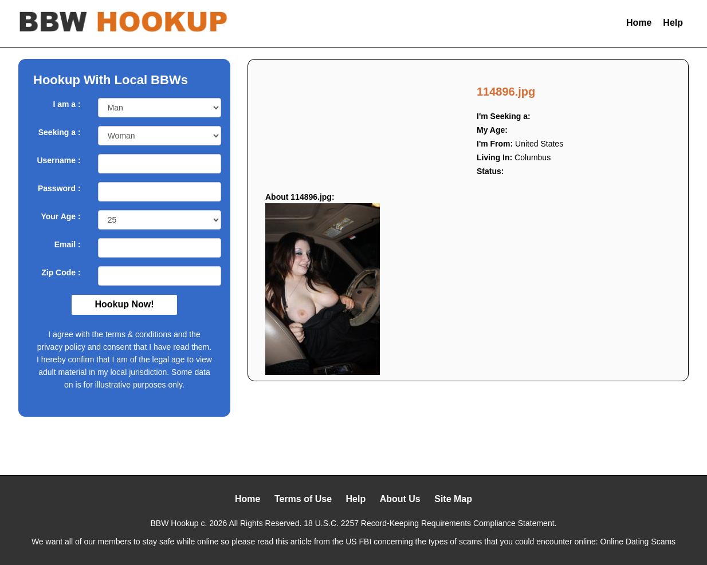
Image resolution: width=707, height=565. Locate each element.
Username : (58, 160)
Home (638, 22)
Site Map (453, 499)
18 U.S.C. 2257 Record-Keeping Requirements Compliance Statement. (430, 523)
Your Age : (60, 216)
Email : (67, 244)
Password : (59, 188)
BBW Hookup (175, 523)
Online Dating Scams (638, 541)
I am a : (66, 104)
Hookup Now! (124, 304)
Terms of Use (303, 499)
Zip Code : (60, 272)
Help (673, 22)
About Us (400, 499)
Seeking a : (59, 132)
